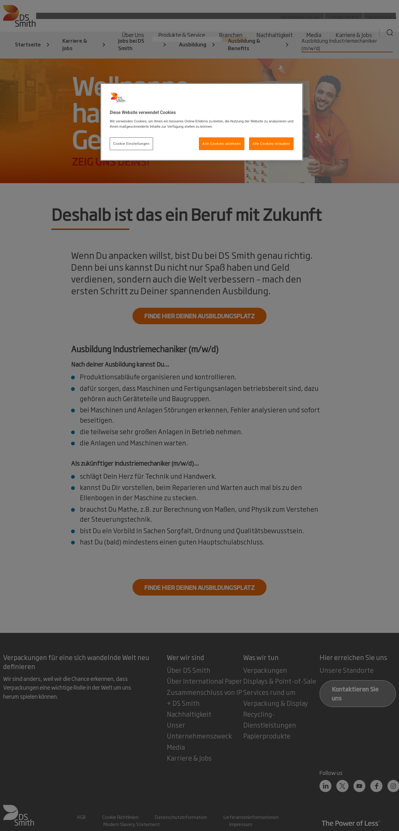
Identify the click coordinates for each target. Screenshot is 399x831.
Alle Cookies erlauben (271, 143)
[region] (201, 122)
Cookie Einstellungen (131, 143)
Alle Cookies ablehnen (221, 143)
